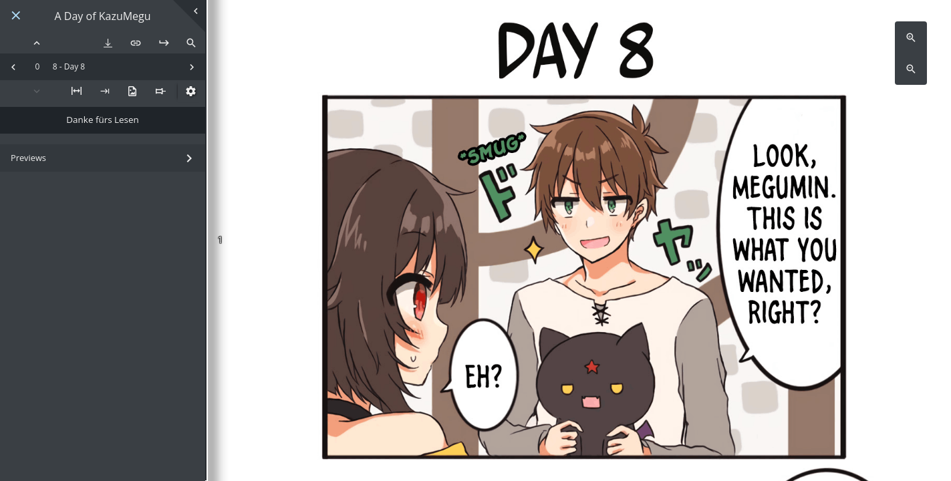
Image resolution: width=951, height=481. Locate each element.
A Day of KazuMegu (103, 16)
